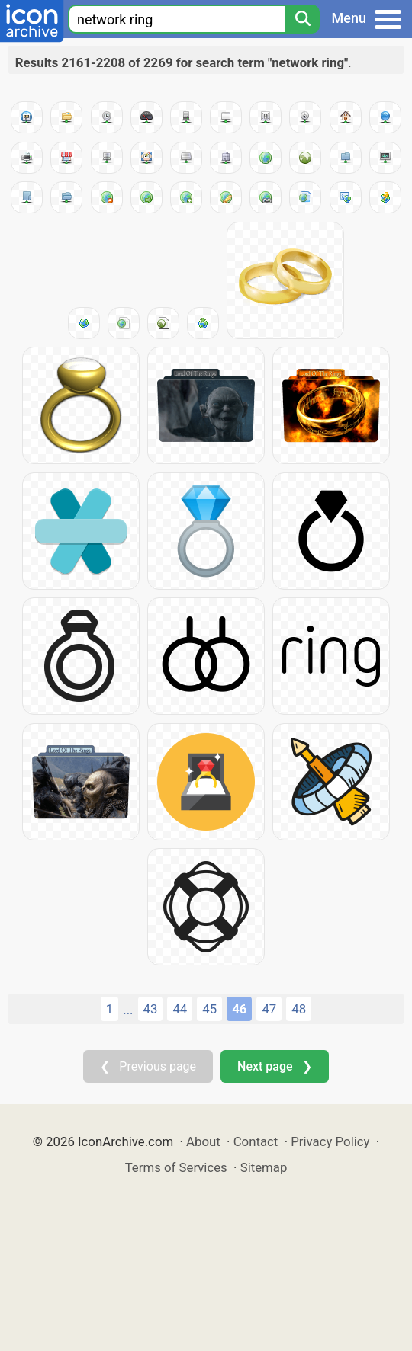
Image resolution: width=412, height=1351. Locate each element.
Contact (255, 1141)
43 (150, 1008)
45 (209, 1008)
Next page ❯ (274, 1066)
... (128, 1009)
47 (269, 1008)
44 (179, 1008)
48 (298, 1008)
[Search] (302, 19)
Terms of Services (176, 1167)
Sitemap (264, 1167)
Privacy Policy (330, 1141)
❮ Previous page (148, 1066)
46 (239, 1008)
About (203, 1141)
